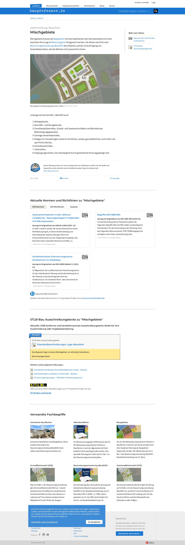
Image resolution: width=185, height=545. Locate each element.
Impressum (77, 528)
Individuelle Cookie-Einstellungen (44, 522)
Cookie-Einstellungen (80, 536)
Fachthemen (89, 5)
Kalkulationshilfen (71, 5)
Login (154, 2)
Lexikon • (33, 18)
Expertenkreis (35, 528)
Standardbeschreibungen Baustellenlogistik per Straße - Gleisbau (60, 370)
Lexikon (36, 5)
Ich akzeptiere (94, 522)
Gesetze (74, 207)
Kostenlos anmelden (142, 2)
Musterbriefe (52, 5)
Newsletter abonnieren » (129, 533)
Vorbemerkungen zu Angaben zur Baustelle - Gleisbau (55, 374)
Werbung (34, 531)
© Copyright (114, 178)
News (102, 5)
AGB (74, 533)
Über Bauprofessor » (51, 171)
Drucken (64, 178)
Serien (112, 5)
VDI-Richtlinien (57, 207)
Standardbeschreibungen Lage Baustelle (60, 344)
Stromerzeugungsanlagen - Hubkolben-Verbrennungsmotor (58, 377)
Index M (40, 18)
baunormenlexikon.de (94, 298)
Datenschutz (77, 531)
